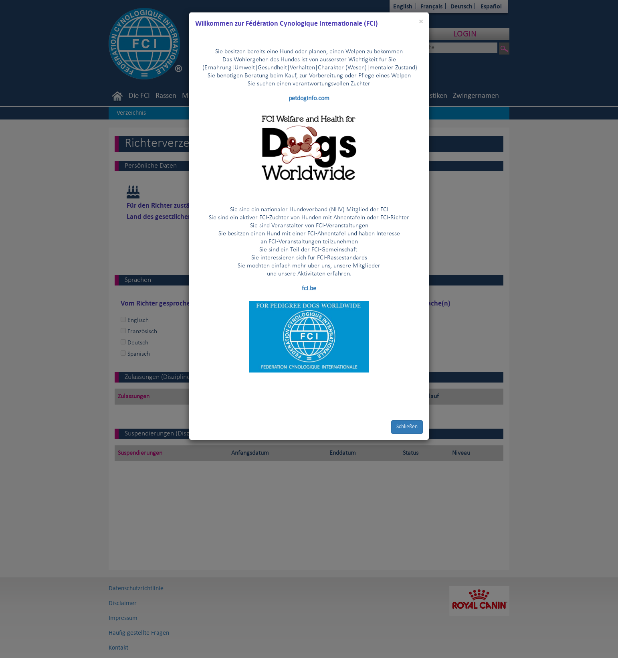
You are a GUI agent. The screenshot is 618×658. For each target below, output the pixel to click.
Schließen (407, 427)
